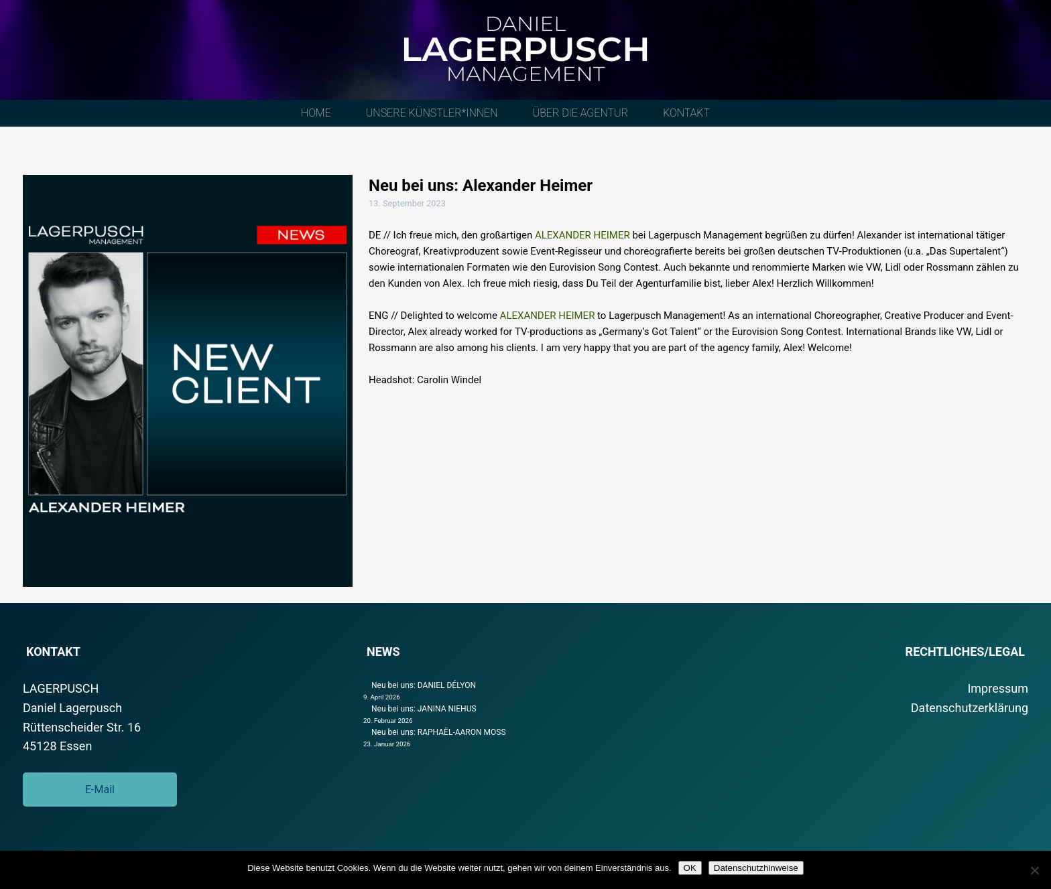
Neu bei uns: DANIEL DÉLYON (423, 685)
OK (690, 868)
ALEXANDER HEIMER (581, 235)
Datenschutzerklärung (969, 708)
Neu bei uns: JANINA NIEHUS (424, 708)
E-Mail (100, 789)
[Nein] (1034, 870)
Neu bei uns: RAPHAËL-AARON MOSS (438, 732)
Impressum (997, 688)
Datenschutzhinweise (756, 868)
